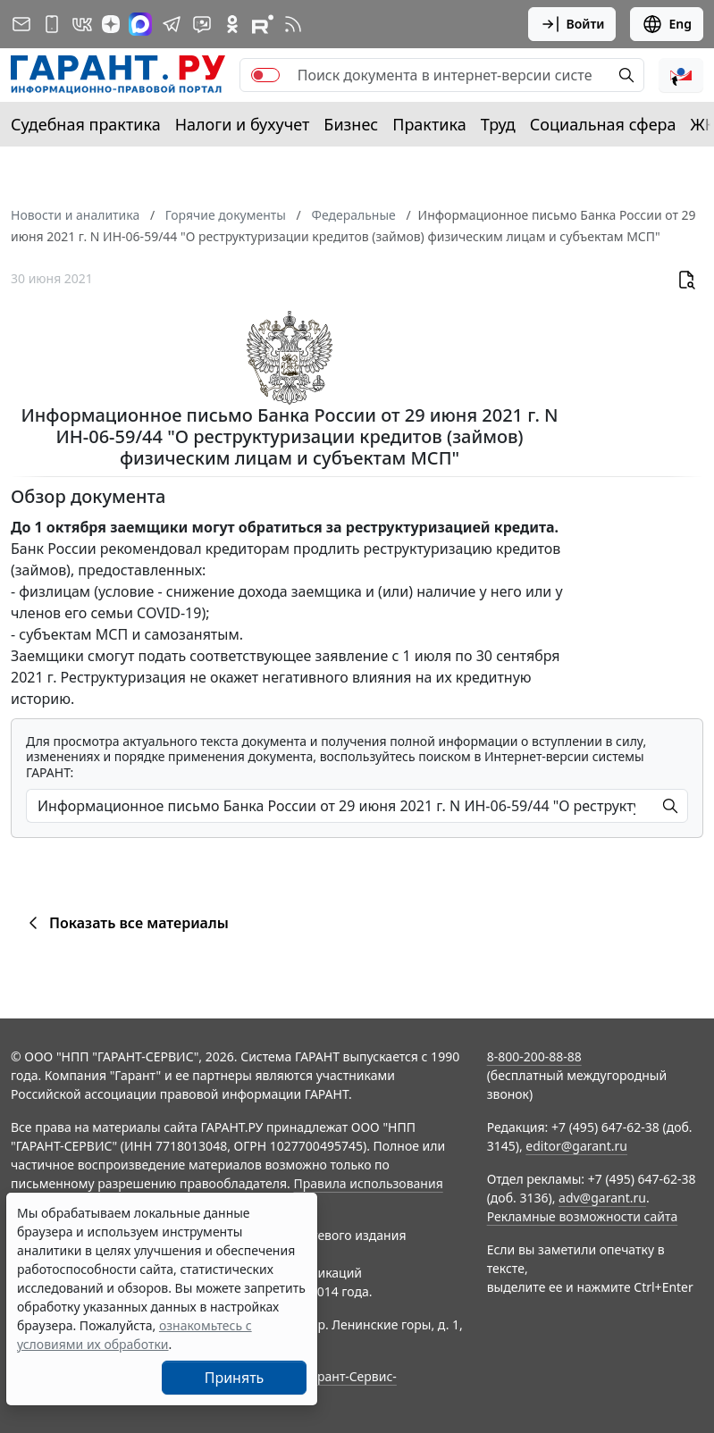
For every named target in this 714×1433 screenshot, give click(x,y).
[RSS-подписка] (293, 24)
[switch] (265, 75)
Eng (667, 24)
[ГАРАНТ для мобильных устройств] (52, 24)
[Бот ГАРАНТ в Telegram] (202, 24)
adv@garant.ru (602, 1197)
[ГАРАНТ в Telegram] (171, 24)
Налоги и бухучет (242, 124)
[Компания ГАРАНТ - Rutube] (262, 24)
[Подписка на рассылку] (21, 24)
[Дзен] (111, 24)
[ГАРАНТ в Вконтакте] (82, 24)
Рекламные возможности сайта (582, 1216)
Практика (429, 124)
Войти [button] (572, 24)
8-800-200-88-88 (534, 1056)
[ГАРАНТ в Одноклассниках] (232, 24)
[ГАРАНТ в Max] (140, 24)
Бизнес (350, 124)
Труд (498, 124)
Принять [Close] (235, 1377)
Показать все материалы (125, 923)
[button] (681, 75)
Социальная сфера (603, 124)
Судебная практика (86, 124)
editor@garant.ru (576, 1145)
